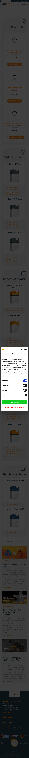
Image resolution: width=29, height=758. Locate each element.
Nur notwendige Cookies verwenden (14, 407)
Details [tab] (14, 353)
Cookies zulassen (14, 402)
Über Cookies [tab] (23, 353)
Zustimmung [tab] (5, 353)
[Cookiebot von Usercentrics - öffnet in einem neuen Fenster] (20, 349)
